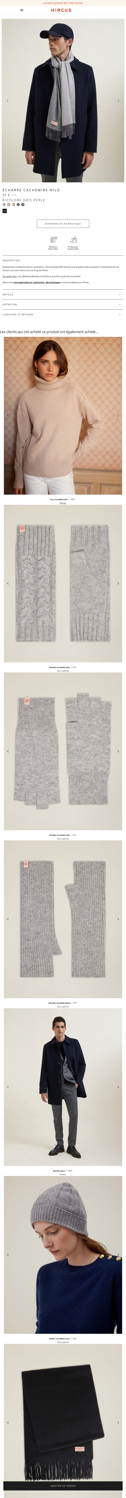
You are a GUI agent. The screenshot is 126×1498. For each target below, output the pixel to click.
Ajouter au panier (63, 1485)
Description (11, 260)
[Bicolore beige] (4, 204)
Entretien (10, 304)
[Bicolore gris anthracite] (18, 204)
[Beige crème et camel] (13, 204)
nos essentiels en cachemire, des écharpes (37, 282)
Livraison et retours (18, 314)
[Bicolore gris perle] (22, 204)
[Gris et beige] (8, 204)
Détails (8, 294)
